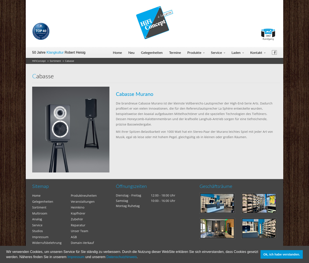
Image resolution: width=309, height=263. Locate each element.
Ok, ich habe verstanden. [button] (281, 254)
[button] (139, 257)
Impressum (75, 257)
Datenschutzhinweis (121, 257)
